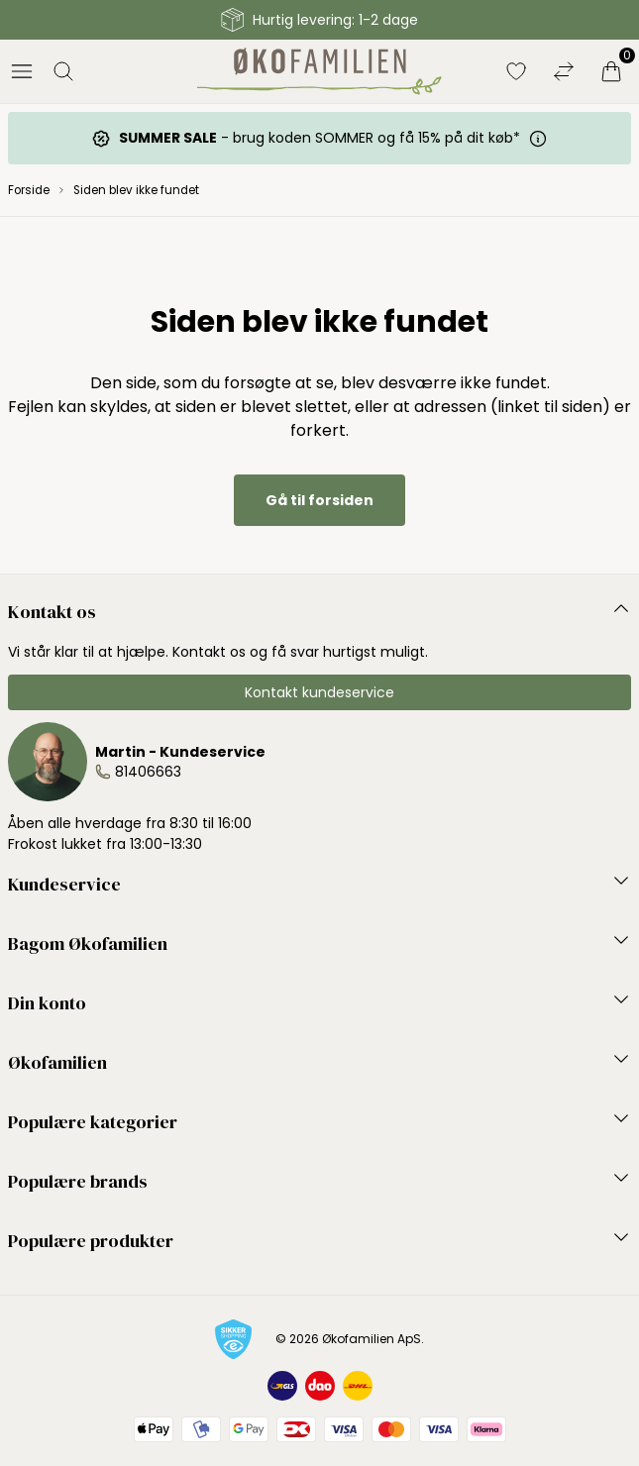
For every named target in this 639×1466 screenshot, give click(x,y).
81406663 (148, 772)
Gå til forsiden (319, 500)
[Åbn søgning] (63, 71)
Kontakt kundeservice (319, 692)
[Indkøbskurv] (611, 71)
